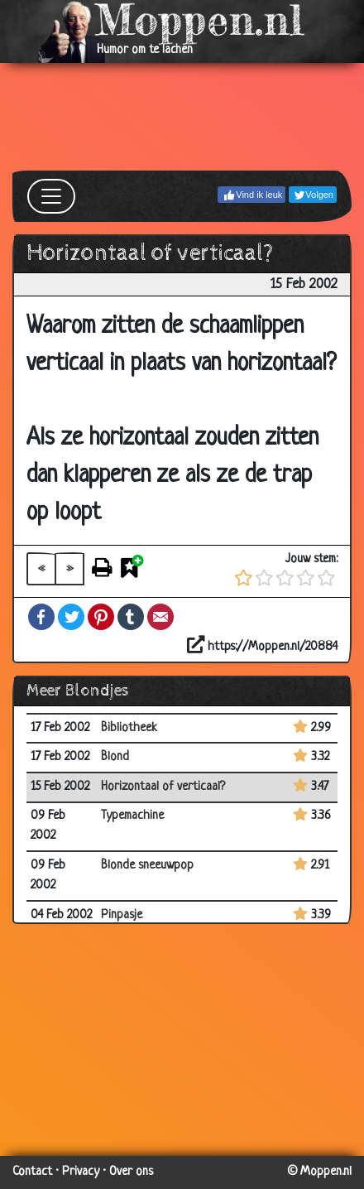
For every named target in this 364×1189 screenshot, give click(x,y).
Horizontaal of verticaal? (163, 787)
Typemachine (132, 816)
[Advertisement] (182, 116)
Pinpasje (121, 915)
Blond (115, 757)
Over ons (131, 1172)
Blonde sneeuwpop (147, 866)
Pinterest (101, 617)
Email (160, 617)
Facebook (41, 617)
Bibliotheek (129, 728)
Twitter (71, 617)
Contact (32, 1172)
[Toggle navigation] (51, 196)
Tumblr (130, 617)
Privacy (80, 1172)
